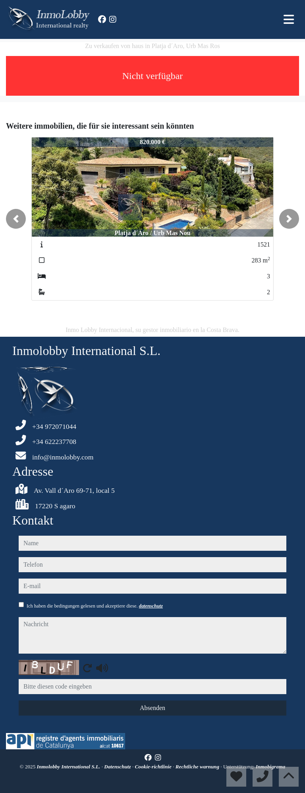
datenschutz (151, 606)
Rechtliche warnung (198, 767)
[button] (16, 219)
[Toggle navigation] (289, 19)
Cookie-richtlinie (154, 767)
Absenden (152, 707)
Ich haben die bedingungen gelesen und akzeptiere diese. (95, 606)
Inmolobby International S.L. (69, 767)
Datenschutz (118, 767)
